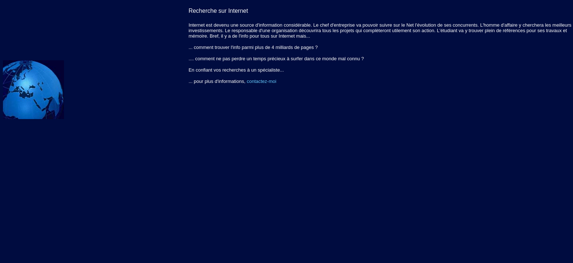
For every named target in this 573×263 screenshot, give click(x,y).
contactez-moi (261, 81)
